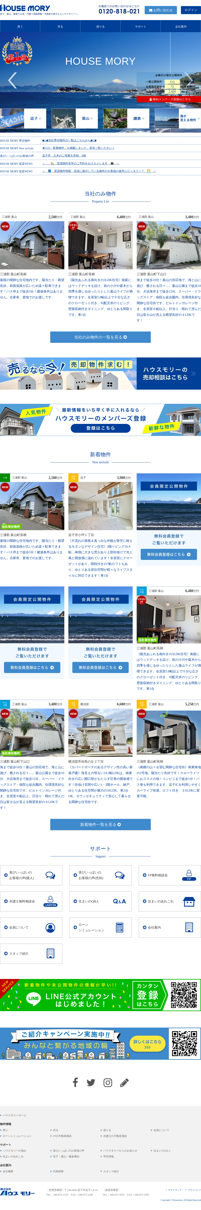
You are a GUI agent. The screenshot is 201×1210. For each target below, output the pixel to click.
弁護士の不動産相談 (115, 1136)
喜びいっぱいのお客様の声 (68, 1150)
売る (60, 25)
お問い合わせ (163, 10)
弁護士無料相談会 (22, 901)
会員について (19, 927)
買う (20, 25)
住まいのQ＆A (162, 1150)
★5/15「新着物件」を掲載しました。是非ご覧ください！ (78, 147)
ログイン (191, 10)
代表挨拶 (58, 1171)
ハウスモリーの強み (14, 1150)
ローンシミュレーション (91, 927)
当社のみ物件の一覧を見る (100, 337)
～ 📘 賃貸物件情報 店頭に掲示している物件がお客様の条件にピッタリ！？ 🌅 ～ (99, 171)
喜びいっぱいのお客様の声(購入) (21, 875)
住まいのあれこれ (161, 901)
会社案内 (181, 25)
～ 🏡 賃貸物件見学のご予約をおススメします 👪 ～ (80, 163)
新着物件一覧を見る (100, 824)
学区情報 (108, 1156)
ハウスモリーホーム (14, 1115)
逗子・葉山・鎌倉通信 (66, 1156)
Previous (12, 80)
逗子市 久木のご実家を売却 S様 (64, 155)
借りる (100, 25)
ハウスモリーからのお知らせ (120, 1150)
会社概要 (8, 1171)
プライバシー (194, 1190)
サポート (140, 25)
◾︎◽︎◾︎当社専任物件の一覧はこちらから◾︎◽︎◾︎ (69, 140)
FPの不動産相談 (62, 1136)
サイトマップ (175, 1190)
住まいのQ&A (89, 901)
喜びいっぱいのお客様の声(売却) (91, 875)
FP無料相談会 (158, 875)
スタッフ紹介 (19, 953)
